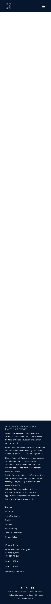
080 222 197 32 (12, 561)
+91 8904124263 (12, 556)
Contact (8, 524)
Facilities (8, 520)
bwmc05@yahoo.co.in (14, 571)
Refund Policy (11, 537)
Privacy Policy (11, 528)
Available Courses (12, 516)
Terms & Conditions (13, 532)
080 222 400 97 (12, 566)
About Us (9, 511)
